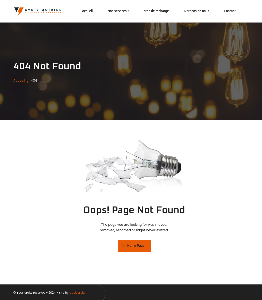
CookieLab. (77, 293)
